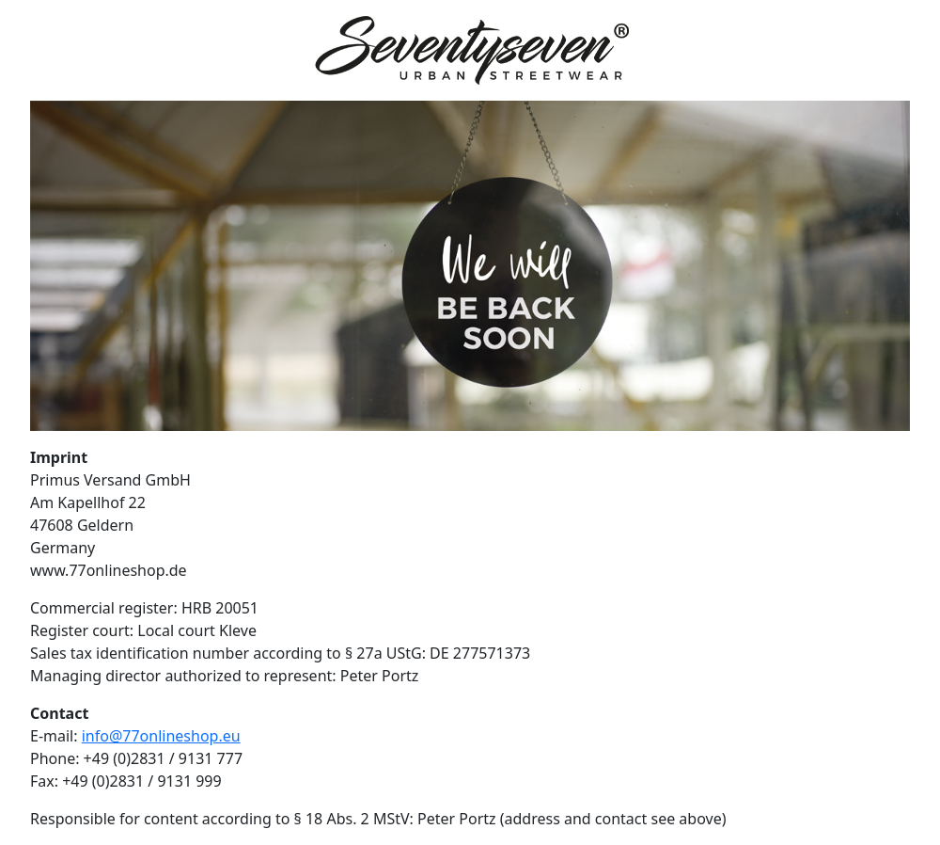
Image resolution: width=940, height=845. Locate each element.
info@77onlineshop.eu (161, 735)
